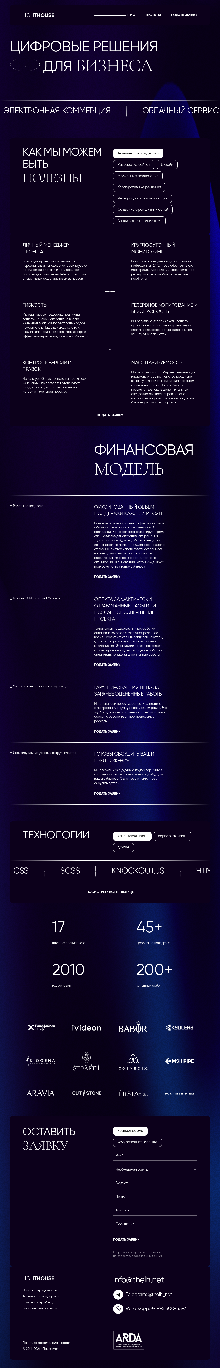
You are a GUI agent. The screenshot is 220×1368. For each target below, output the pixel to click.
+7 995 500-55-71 (169, 1308)
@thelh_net (160, 1294)
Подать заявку (184, 15)
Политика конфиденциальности (46, 1343)
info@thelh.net (138, 1280)
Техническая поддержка (41, 1296)
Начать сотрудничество (40, 1290)
